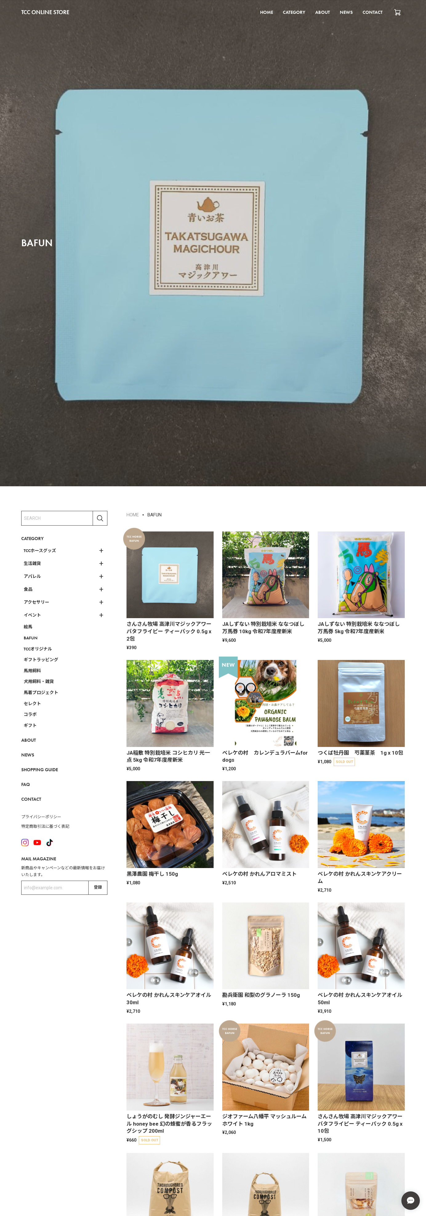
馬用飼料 (32, 670)
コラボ (30, 714)
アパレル (32, 576)
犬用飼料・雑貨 (39, 681)
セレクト (32, 703)
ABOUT (322, 12)
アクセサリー (36, 602)
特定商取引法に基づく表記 (45, 826)
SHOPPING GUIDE (39, 770)
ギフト (30, 725)
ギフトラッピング (41, 659)
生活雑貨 (32, 563)
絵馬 (28, 627)
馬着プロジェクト (41, 692)
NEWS (346, 12)
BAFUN (31, 638)
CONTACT (373, 12)
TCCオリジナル (38, 649)
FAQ (25, 784)
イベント (32, 615)
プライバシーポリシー (41, 817)
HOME (266, 12)
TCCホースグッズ (40, 550)
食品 (28, 589)
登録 (98, 887)
